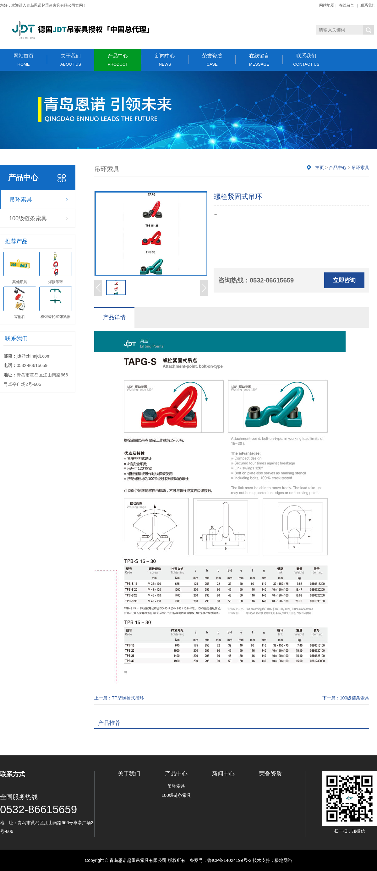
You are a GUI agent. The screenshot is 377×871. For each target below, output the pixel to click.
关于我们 (70, 60)
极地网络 (283, 860)
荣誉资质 (212, 60)
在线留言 (346, 5)
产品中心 (117, 60)
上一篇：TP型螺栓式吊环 (119, 697)
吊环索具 (20, 199)
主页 (319, 167)
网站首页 (23, 60)
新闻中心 (164, 60)
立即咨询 (344, 280)
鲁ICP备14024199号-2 (229, 860)
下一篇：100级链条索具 (345, 697)
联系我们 (367, 5)
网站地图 (326, 5)
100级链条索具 (28, 218)
